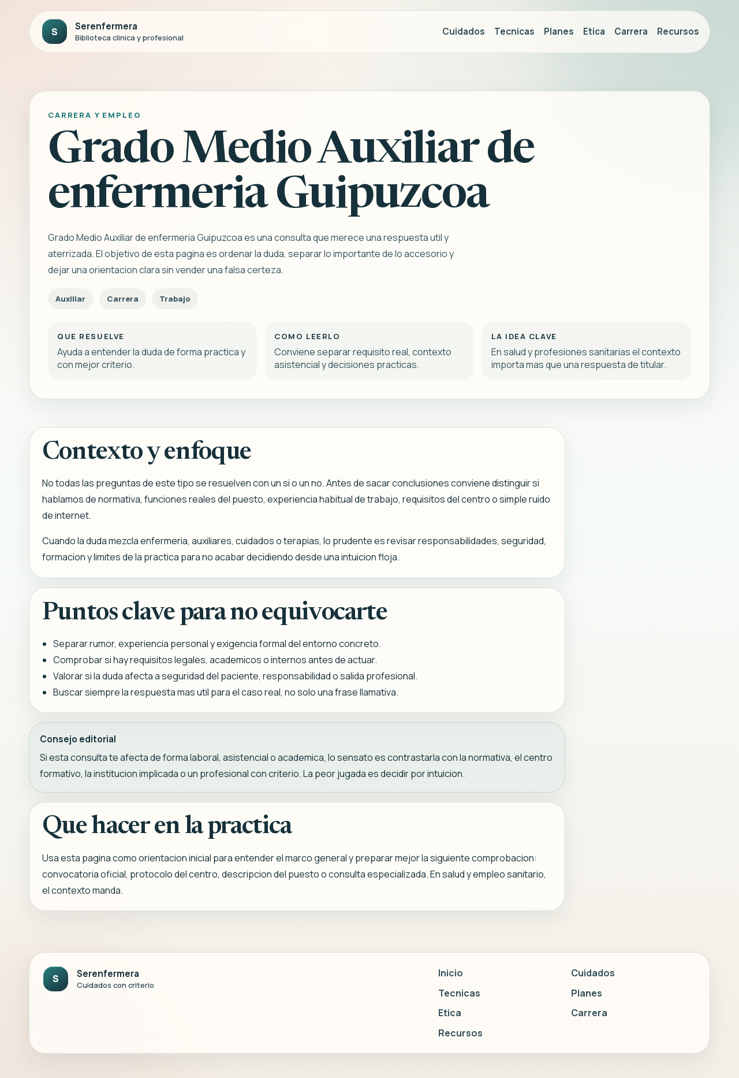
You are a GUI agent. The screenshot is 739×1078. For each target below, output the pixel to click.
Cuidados (463, 31)
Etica (594, 31)
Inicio (450, 973)
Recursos (678, 31)
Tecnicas (514, 31)
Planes (559, 31)
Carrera (631, 31)
